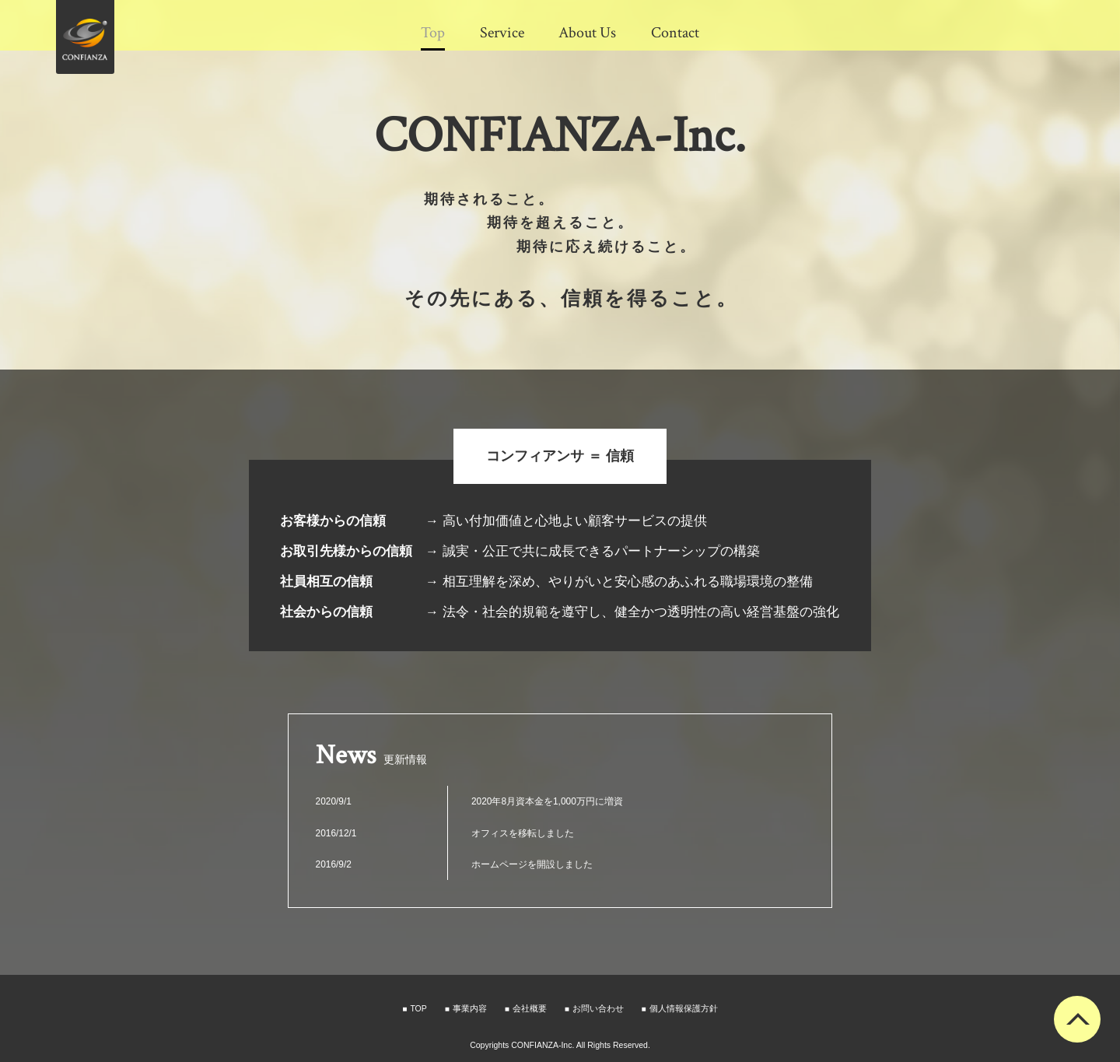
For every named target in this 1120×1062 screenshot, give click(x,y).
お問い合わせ (598, 1008)
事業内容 (470, 1008)
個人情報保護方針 (683, 1008)
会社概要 (530, 1008)
